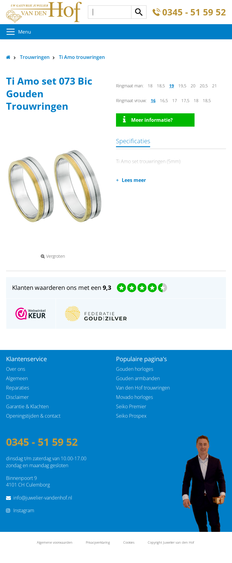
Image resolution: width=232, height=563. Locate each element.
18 (150, 86)
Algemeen (17, 378)
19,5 (182, 86)
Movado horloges (134, 397)
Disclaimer (17, 397)
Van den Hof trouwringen (143, 387)
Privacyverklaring (98, 542)
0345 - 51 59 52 (194, 12)
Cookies (128, 542)
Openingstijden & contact (33, 416)
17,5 (185, 100)
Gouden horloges (134, 369)
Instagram (23, 510)
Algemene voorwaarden (54, 542)
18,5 (161, 86)
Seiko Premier (131, 406)
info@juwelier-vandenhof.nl (42, 497)
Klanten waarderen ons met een (61, 287)
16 (153, 100)
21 (214, 86)
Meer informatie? (148, 120)
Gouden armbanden (138, 378)
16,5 (164, 100)
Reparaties (17, 387)
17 (174, 100)
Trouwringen (35, 57)
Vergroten (53, 256)
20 (193, 86)
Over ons (15, 369)
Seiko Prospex (131, 416)
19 (171, 86)
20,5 (204, 86)
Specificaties (133, 141)
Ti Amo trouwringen (82, 57)
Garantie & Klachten (27, 406)
